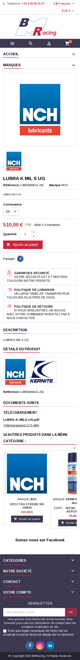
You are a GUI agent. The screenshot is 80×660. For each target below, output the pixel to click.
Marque (55, 185)
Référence (11, 185)
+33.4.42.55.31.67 (33, 3)
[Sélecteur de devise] (68, 10)
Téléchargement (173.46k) (21, 425)
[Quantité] (25, 234)
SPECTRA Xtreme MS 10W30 (27, 505)
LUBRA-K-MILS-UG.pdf (21, 419)
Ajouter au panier (22, 245)
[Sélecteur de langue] (64, 3)
